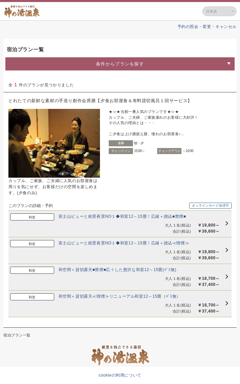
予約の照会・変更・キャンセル (207, 26)
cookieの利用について (120, 375)
